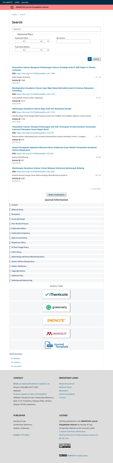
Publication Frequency (20, 233)
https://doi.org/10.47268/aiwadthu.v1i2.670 (35, 133)
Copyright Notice (18, 271)
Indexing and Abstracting (21, 280)
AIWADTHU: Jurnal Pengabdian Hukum (32, 7)
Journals (25, 2)
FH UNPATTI (7, 2)
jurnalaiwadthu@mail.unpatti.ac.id (34, 383)
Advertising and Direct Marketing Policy (27, 257)
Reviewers (15, 214)
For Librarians (16, 366)
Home (14, 14)
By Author (61, 38)
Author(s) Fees (17, 275)
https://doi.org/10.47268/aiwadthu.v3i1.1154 (36, 112)
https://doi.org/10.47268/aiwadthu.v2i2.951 (35, 153)
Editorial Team (17, 209)
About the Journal (66, 383)
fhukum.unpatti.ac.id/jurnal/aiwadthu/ (30, 394)
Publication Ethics (18, 228)
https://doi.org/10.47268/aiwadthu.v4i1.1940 (36, 73)
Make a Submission (57, 194)
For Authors (15, 362)
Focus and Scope (18, 219)
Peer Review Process (19, 223)
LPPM (17, 2)
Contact (14, 205)
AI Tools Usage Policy (20, 247)
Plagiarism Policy (18, 242)
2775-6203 (24, 435)
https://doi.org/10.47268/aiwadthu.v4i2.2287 (36, 171)
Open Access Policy (19, 238)
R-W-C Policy (16, 252)
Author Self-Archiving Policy (22, 261)
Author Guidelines (18, 266)
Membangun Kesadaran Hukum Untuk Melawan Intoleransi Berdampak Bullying (48, 168)
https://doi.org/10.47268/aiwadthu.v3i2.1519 (36, 94)
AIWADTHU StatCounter (77, 455)
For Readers (15, 358)
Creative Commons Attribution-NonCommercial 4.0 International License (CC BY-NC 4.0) (78, 435)
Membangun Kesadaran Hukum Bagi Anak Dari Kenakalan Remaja (41, 108)
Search (96, 59)
